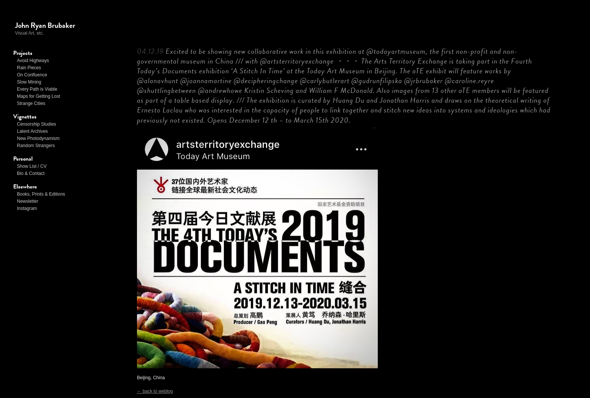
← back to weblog (155, 391)
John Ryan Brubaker (45, 25)
